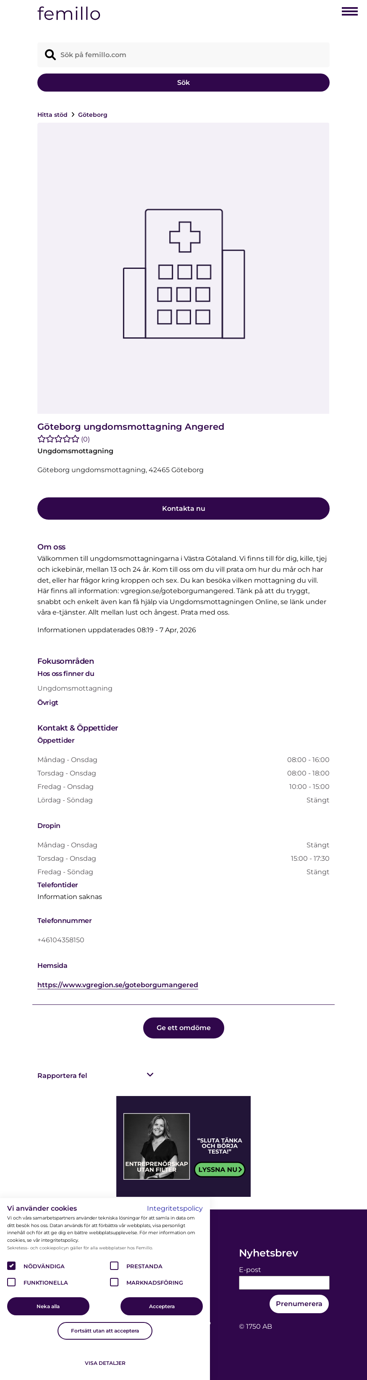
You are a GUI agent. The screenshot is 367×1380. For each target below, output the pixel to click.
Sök (183, 83)
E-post (250, 1270)
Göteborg (92, 114)
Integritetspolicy (175, 1208)
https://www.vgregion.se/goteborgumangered (117, 985)
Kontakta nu (183, 509)
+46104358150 (60, 940)
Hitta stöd (53, 114)
